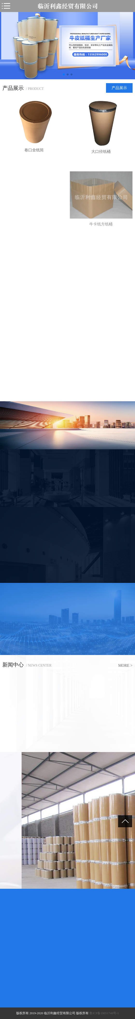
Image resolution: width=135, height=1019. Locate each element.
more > (125, 665)
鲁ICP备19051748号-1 (104, 1013)
